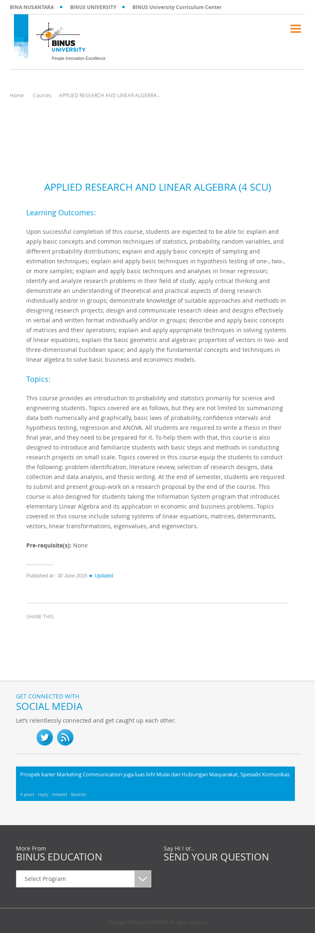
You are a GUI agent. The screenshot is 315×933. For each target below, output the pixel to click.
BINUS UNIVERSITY (93, 7)
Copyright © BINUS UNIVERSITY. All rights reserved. (157, 923)
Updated (101, 576)
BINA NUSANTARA (32, 7)
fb (24, 737)
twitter (55, 631)
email (96, 631)
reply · (45, 794)
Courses (42, 95)
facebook (34, 631)
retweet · (61, 794)
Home (17, 95)
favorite (78, 794)
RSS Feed (65, 737)
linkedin (75, 631)
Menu (295, 28)
